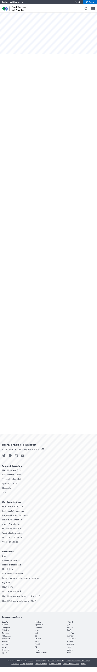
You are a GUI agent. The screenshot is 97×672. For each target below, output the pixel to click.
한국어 (4, 653)
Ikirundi (70, 642)
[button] (90, 2)
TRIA (4, 492)
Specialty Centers (10, 483)
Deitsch (5, 644)
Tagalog (38, 622)
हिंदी (36, 647)
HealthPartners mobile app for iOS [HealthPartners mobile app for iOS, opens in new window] (19, 601)
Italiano (70, 628)
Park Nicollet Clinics (11, 475)
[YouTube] (22, 456)
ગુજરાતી (70, 622)
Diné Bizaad (71, 639)
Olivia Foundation (10, 542)
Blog (4, 556)
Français (5, 650)
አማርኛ (37, 630)
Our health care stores (12, 574)
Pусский (5, 633)
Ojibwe (70, 650)
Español (5, 622)
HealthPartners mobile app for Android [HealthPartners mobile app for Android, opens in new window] (21, 596)
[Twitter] (4, 456)
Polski (37, 642)
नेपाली (69, 630)
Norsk (69, 647)
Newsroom (7, 587)
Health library (8, 569)
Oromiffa (38, 628)
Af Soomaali (6, 636)
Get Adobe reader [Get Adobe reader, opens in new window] (12, 591)
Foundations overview (12, 506)
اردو (68, 625)
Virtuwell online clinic (12, 479)
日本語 (37, 644)
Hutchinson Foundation (13, 537)
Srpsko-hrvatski (41, 653)
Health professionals (11, 565)
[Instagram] (16, 456)
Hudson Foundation (11, 529)
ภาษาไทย (70, 633)
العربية (4, 647)
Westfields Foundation (12, 533)
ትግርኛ (69, 653)
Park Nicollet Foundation (13, 511)
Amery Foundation (10, 524)
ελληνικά (70, 636)
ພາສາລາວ (6, 642)
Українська (39, 625)
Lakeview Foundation (12, 520)
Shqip (37, 650)
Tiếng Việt (6, 628)
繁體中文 (5, 630)
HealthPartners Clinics (12, 470)
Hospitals (6, 488)
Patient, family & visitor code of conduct (21, 578)
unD (36, 633)
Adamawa (6, 639)
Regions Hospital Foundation (15, 515)
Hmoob (5, 625)
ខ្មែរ (36, 636)
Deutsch (38, 639)
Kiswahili (70, 644)
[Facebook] (10, 456)
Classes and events (11, 560)
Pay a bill (6, 582)
